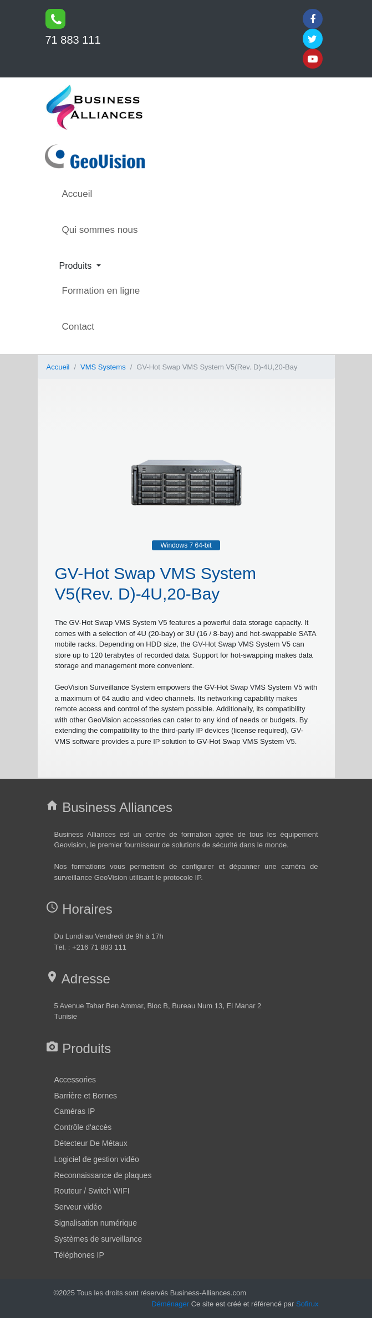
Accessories (75, 1079)
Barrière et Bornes (86, 1095)
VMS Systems (103, 367)
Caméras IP (74, 1111)
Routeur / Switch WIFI (92, 1190)
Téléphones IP (79, 1255)
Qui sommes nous (100, 230)
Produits (76, 265)
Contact (78, 326)
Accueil (77, 194)
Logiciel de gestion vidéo (96, 1159)
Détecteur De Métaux (91, 1143)
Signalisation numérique (95, 1222)
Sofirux (307, 1304)
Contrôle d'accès (83, 1127)
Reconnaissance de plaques (103, 1175)
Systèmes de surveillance (98, 1238)
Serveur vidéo (78, 1206)
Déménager (170, 1304)
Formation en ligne (101, 290)
